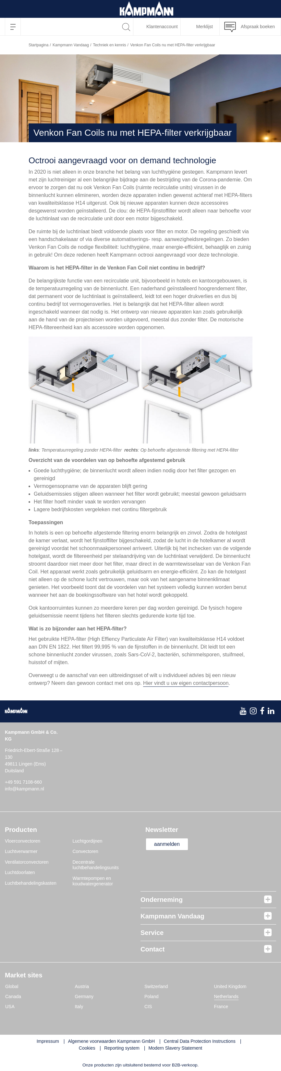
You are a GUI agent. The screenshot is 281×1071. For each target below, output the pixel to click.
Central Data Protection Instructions (200, 1041)
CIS (148, 1006)
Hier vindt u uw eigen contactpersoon (185, 683)
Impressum (48, 1041)
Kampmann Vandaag (71, 45)
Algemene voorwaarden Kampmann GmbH (111, 1041)
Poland (151, 996)
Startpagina (38, 45)
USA (10, 1006)
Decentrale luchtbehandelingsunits (96, 864)
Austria (82, 986)
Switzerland (156, 986)
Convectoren (85, 851)
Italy (79, 1006)
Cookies (87, 1048)
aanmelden (167, 844)
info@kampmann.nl (24, 788)
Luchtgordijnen (88, 841)
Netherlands (226, 996)
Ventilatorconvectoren (27, 862)
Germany (84, 996)
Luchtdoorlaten (20, 872)
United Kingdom (230, 986)
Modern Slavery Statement (175, 1048)
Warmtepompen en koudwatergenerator (93, 881)
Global (11, 986)
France (221, 1006)
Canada (13, 996)
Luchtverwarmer (21, 851)
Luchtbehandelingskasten (30, 883)
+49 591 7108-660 (23, 782)
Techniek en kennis (109, 45)
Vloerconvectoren (22, 841)
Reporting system (122, 1048)
